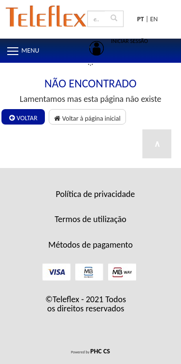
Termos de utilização (90, 219)
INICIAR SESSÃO (129, 41)
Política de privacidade (95, 194)
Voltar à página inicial (87, 118)
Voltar (23, 118)
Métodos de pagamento (90, 244)
